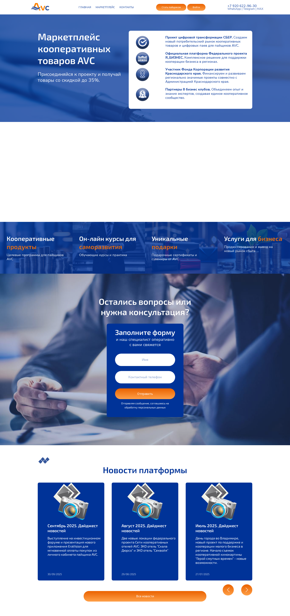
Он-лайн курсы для (108, 240)
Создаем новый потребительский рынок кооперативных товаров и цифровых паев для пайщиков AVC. (206, 41)
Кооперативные (32, 240)
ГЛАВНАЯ (84, 7)
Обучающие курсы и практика (103, 253)
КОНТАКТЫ (126, 7)
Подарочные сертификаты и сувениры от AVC (174, 255)
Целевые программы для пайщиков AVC (35, 255)
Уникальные (171, 240)
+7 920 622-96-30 (242, 6)
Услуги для (241, 240)
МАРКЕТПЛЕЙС (105, 7)
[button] (228, 589)
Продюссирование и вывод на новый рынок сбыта (248, 255)
